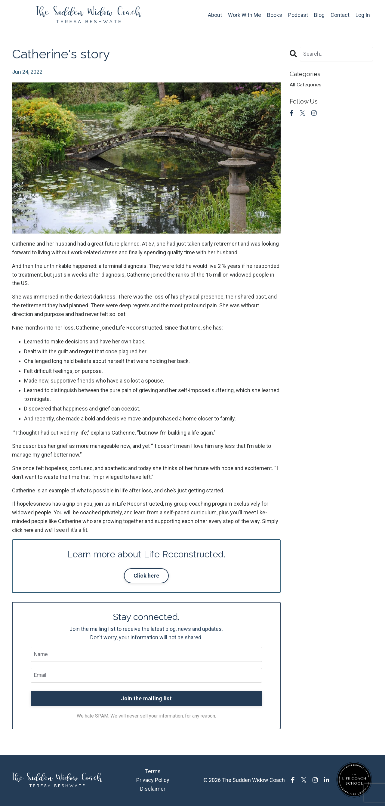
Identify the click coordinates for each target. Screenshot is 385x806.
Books (274, 15)
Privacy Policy (152, 780)
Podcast (298, 15)
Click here (146, 575)
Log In (363, 15)
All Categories (306, 85)
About (215, 15)
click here (23, 530)
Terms (153, 772)
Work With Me (244, 15)
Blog (319, 15)
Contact (340, 15)
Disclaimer (152, 789)
